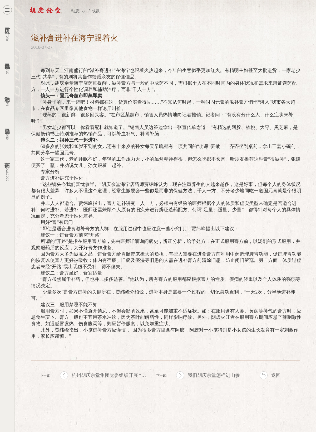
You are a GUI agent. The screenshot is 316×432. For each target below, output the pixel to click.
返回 (276, 375)
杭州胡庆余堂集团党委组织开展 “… (109, 375)
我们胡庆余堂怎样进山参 (214, 375)
